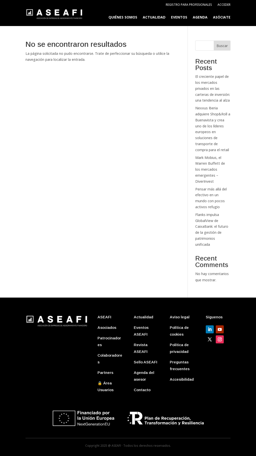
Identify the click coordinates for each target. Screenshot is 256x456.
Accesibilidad (182, 379)
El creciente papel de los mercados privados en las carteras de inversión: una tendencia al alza (212, 88)
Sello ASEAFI (145, 362)
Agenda (200, 18)
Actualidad (154, 18)
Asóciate (221, 18)
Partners (105, 372)
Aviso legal (180, 317)
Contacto (142, 390)
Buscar (222, 45)
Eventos (179, 18)
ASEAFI (104, 317)
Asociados (107, 327)
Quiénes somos (122, 18)
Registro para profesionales (189, 5)
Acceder (224, 5)
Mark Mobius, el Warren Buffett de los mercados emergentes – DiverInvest (210, 169)
